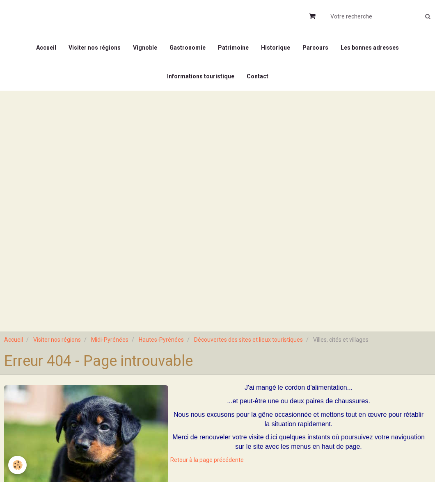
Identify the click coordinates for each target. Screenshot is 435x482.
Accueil (46, 47)
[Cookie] (17, 465)
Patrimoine (233, 47)
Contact (257, 76)
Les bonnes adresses (370, 47)
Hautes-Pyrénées (161, 339)
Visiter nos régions (95, 47)
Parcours (315, 47)
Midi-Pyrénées (109, 339)
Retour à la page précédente (207, 460)
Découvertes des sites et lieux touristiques (248, 339)
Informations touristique (200, 76)
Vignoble (145, 47)
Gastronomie (187, 47)
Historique (275, 47)
